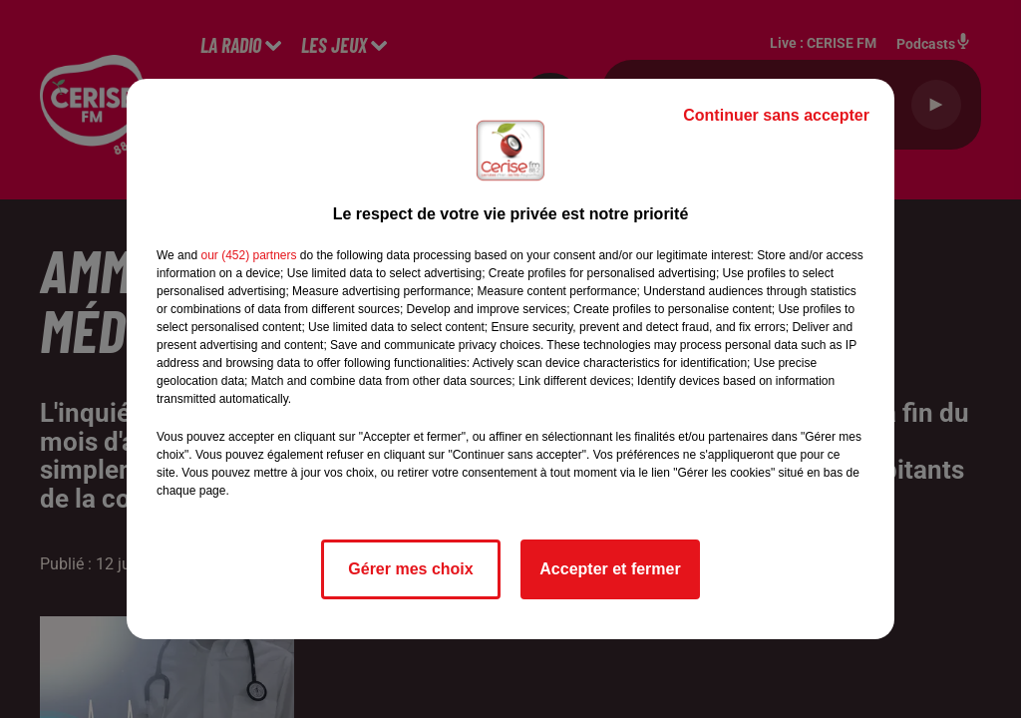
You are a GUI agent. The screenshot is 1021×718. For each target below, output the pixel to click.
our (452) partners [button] (248, 255)
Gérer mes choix (410, 568)
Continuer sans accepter (776, 115)
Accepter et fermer (609, 568)
